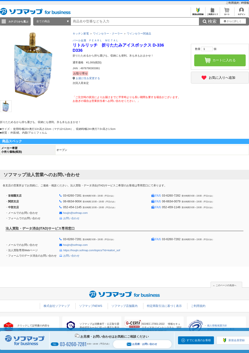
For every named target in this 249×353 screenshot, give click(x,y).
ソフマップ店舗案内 (124, 305)
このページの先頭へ (226, 285)
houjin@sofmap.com (75, 212)
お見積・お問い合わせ (142, 344)
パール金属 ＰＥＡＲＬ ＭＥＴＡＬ (95, 40)
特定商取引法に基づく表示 (164, 305)
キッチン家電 (81, 33)
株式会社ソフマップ (57, 305)
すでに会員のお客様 (199, 340)
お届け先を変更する (88, 78)
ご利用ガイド (212, 13)
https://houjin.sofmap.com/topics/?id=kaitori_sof (91, 250)
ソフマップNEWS (90, 305)
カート (227, 13)
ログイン (241, 13)
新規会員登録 (198, 13)
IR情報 (245, 2)
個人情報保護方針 (217, 325)
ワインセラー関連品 (139, 33)
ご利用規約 (233, 2)
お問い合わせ (71, 218)
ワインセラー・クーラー (108, 33)
